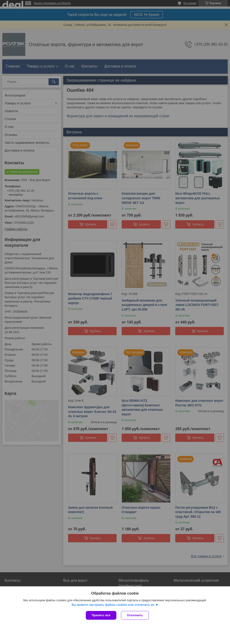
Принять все (101, 615)
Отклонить (135, 615)
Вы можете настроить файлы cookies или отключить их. (113, 605)
